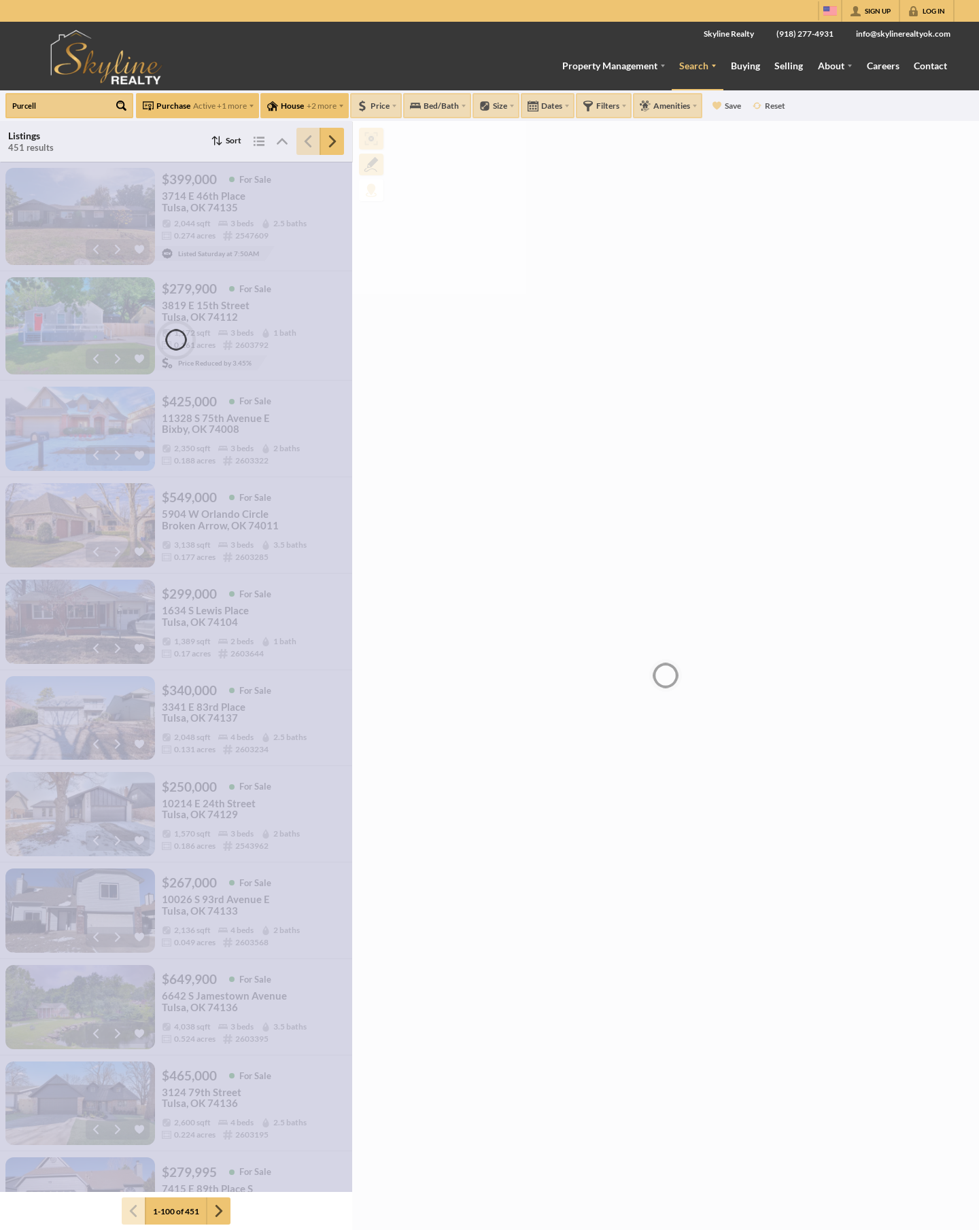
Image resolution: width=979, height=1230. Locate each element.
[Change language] (830, 10)
